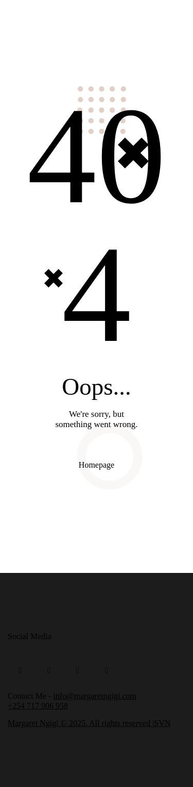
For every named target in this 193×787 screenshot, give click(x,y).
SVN (162, 723)
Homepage (96, 464)
